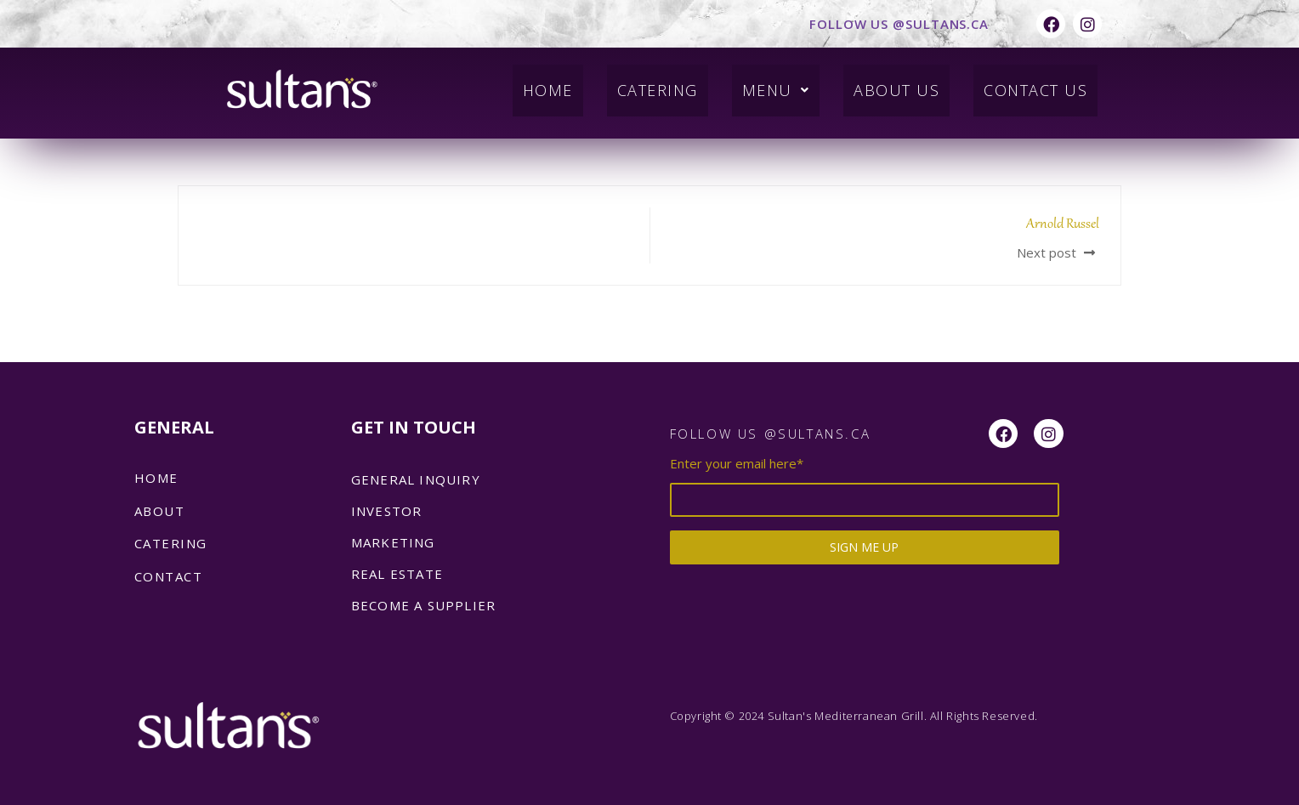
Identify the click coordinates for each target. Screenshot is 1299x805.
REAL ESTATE (397, 573)
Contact (168, 576)
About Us (885, 83)
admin (219, 144)
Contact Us (1030, 83)
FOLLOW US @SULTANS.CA (899, 23)
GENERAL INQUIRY (415, 479)
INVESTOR (387, 510)
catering (170, 543)
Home (521, 83)
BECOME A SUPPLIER (423, 605)
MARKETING (393, 542)
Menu (761, 83)
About (159, 510)
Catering (636, 83)
